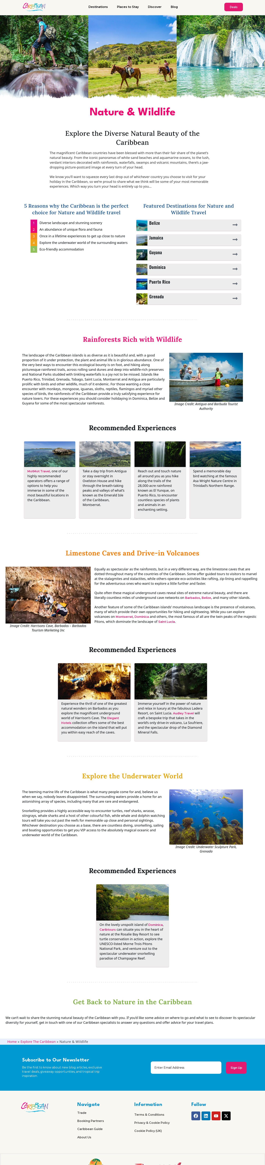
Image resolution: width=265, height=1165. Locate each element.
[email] (186, 1067)
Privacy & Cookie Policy (152, 1123)
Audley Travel (183, 713)
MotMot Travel (38, 471)
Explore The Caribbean (38, 1041)
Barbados (192, 598)
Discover (155, 7)
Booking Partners (90, 1121)
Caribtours (108, 929)
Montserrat (124, 617)
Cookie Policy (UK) (148, 1131)
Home (12, 1041)
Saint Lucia (166, 622)
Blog (174, 7)
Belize (206, 598)
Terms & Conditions (149, 1114)
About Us (84, 1138)
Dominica (142, 617)
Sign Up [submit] (236, 1067)
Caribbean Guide (90, 1129)
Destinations (98, 7)
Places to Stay (128, 7)
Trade (81, 1113)
